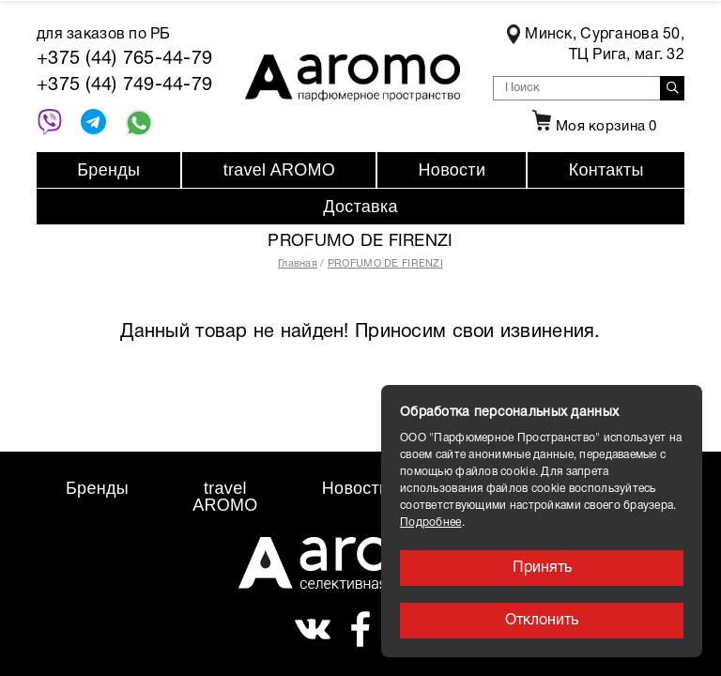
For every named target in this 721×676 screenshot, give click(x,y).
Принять (542, 568)
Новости (452, 170)
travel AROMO (279, 170)
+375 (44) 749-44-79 (124, 85)
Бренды (108, 170)
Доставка (360, 206)
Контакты (606, 170)
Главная (297, 264)
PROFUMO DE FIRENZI (385, 264)
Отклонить (541, 620)
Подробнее (431, 522)
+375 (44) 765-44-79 (124, 59)
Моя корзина (592, 126)
